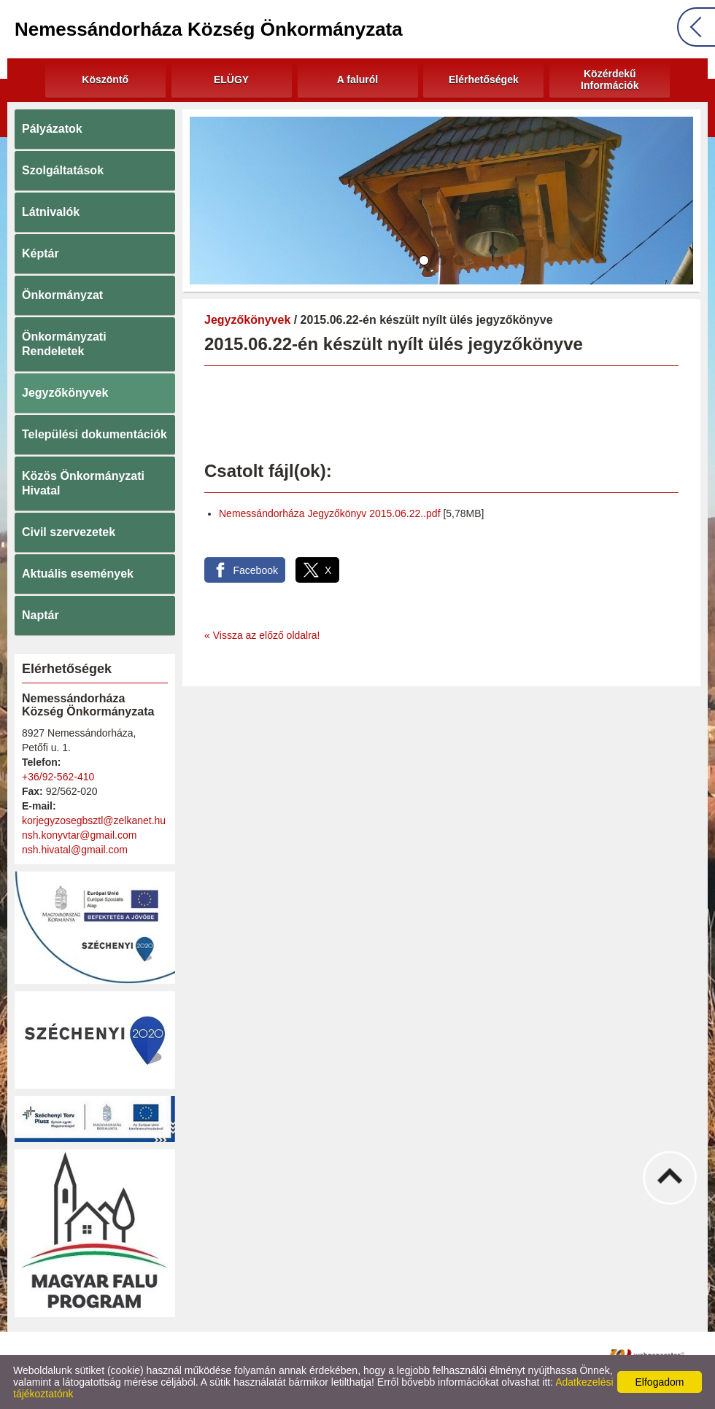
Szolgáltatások (63, 170)
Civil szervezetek (68, 532)
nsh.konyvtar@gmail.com (79, 835)
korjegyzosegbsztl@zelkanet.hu (94, 820)
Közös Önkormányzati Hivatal (83, 483)
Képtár (40, 253)
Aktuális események (78, 573)
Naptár (40, 615)
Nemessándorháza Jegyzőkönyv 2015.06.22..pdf (330, 513)
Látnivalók (51, 212)
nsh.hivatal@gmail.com (75, 849)
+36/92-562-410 (58, 777)
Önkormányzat (62, 295)
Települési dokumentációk (94, 434)
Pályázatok (52, 129)
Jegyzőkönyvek (65, 393)
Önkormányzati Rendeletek (64, 343)
